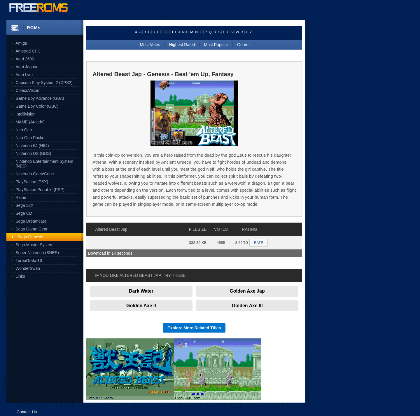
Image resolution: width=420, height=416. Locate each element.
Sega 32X (24, 205)
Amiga (21, 43)
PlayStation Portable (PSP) (39, 189)
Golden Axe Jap (247, 291)
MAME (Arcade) (30, 122)
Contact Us (27, 412)
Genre (243, 44)
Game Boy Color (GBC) (36, 106)
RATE (258, 243)
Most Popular (216, 44)
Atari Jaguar (26, 66)
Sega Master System (34, 244)
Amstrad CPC (28, 51)
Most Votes (150, 44)
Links (20, 276)
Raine (20, 197)
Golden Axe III (247, 305)
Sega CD (23, 213)
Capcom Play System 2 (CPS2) (43, 82)
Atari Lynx (24, 74)
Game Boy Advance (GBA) (39, 98)
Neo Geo (23, 129)
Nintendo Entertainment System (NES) (44, 163)
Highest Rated (182, 44)
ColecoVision (27, 90)
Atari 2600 (24, 59)
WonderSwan (27, 268)
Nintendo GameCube (34, 174)
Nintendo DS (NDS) (33, 153)
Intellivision (25, 114)
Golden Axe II (141, 305)
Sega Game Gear (31, 229)
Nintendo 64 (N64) (32, 145)
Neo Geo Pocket (30, 137)
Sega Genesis (30, 237)
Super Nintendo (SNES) (37, 252)
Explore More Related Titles (194, 328)
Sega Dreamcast (30, 221)
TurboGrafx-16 (28, 260)
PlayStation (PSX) (31, 181)
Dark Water (141, 291)
